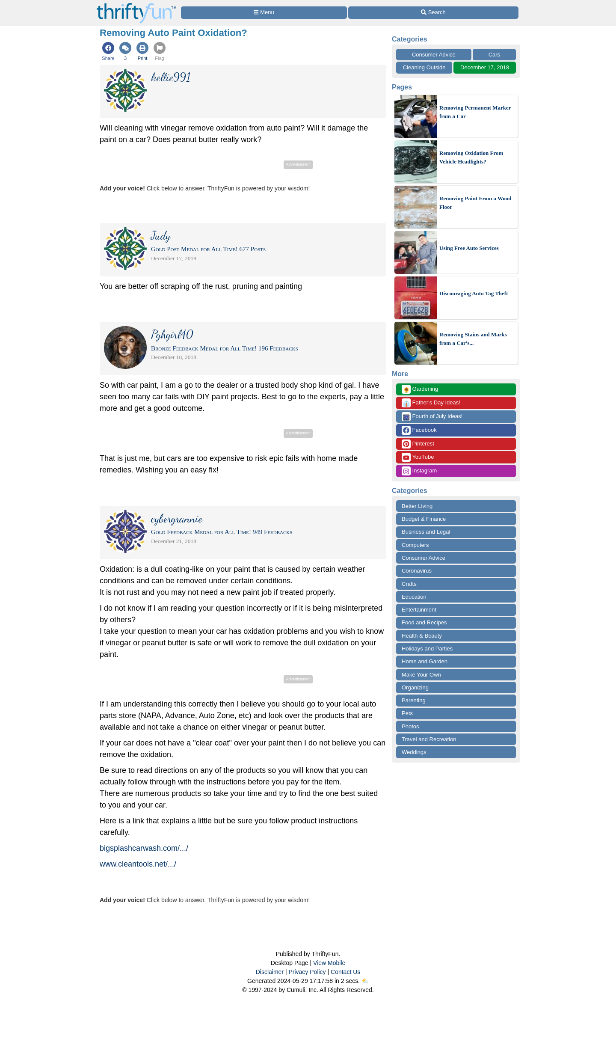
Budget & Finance (424, 519)
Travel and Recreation (429, 739)
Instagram (419, 470)
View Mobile (329, 962)
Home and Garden (424, 661)
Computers (415, 545)
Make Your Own (421, 674)
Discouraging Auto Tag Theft (473, 293)
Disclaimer (270, 971)
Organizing (415, 687)
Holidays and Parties (427, 648)
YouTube (418, 457)
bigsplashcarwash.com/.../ (144, 848)
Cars (494, 54)
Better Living (417, 506)
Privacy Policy (307, 971)
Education (414, 597)
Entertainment (419, 609)
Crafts (409, 584)
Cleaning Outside (424, 67)
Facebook (419, 430)
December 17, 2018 (484, 67)
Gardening (420, 389)
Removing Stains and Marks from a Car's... (473, 338)
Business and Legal (426, 531)
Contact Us (345, 971)
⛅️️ (365, 980)
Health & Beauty (422, 635)
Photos (410, 726)
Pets (407, 713)
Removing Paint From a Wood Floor (475, 202)
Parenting (414, 700)
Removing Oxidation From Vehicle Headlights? (471, 157)
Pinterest (418, 443)
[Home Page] (136, 5)
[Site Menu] (264, 12)
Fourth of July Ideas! (432, 416)
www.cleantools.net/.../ (138, 864)
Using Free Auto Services (469, 248)
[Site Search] (433, 12)
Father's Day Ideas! (431, 402)
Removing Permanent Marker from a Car (475, 111)
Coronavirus (417, 570)
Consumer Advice (434, 54)
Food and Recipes (424, 622)
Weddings (414, 752)
